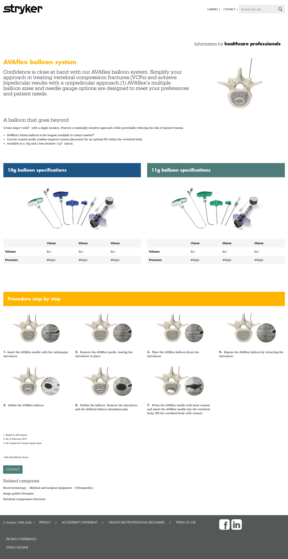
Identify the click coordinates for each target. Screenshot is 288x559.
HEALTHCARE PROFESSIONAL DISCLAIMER (136, 522)
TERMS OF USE (186, 522)
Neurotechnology (14, 487)
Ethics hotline (17, 547)
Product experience (21, 539)
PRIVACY (45, 522)
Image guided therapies (18, 493)
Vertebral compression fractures (24, 499)
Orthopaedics (84, 487)
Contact (13, 469)
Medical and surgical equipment (51, 487)
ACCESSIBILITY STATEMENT (79, 522)
